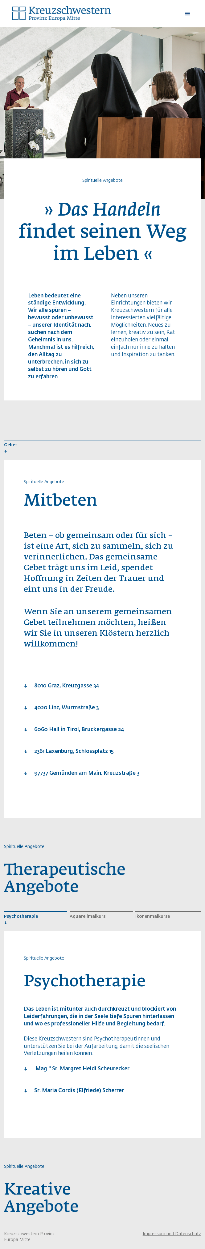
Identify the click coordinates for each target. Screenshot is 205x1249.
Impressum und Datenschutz (172, 1234)
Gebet (10, 445)
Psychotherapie (21, 916)
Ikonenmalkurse (152, 916)
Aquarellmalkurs (87, 916)
